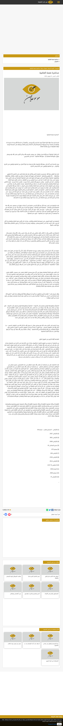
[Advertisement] (31, 16)
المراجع (56, 61)
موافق (59, 724)
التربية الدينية (51, 68)
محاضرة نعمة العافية (53, 59)
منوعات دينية (44, 68)
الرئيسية (57, 68)
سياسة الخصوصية (52, 724)
